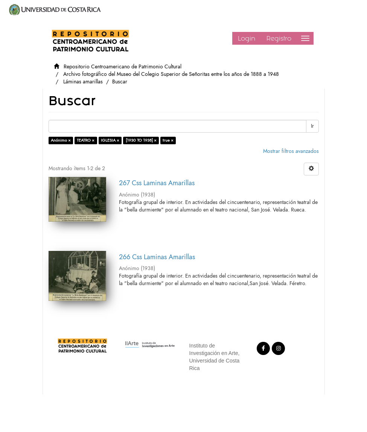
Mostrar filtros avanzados (291, 151)
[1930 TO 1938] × (141, 140)
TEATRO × (85, 140)
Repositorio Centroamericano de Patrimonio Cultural (122, 66)
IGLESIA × (110, 140)
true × (168, 140)
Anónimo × (61, 140)
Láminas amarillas (83, 81)
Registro (278, 38)
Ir (312, 126)
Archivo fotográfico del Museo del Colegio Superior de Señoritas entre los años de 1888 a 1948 (171, 74)
